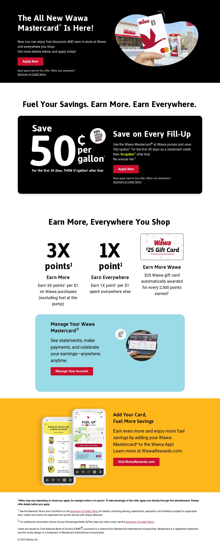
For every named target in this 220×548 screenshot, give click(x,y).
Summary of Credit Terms (32, 74)
